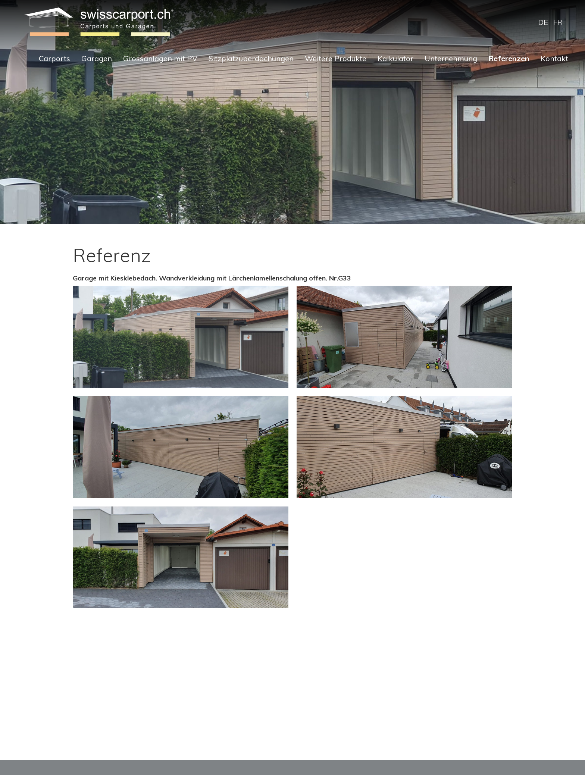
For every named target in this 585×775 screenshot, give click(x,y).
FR (558, 22)
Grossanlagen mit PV (160, 58)
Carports (54, 58)
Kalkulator (395, 58)
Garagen (96, 58)
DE (543, 22)
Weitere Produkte (335, 58)
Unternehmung (451, 58)
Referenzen (508, 58)
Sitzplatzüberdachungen (251, 58)
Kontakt (554, 58)
